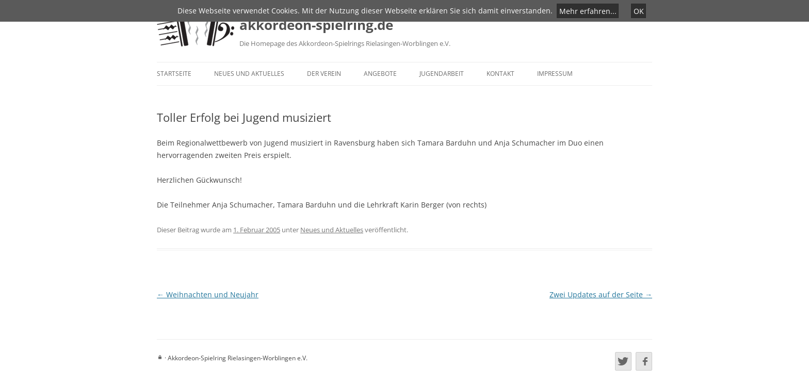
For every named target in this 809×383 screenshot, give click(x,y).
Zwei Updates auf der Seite (600, 294)
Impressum (555, 73)
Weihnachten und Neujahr (207, 294)
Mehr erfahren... (588, 10)
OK (639, 10)
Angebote (380, 73)
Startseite (174, 73)
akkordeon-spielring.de (316, 24)
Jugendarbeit (441, 73)
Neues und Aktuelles (249, 73)
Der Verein (324, 73)
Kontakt (500, 73)
